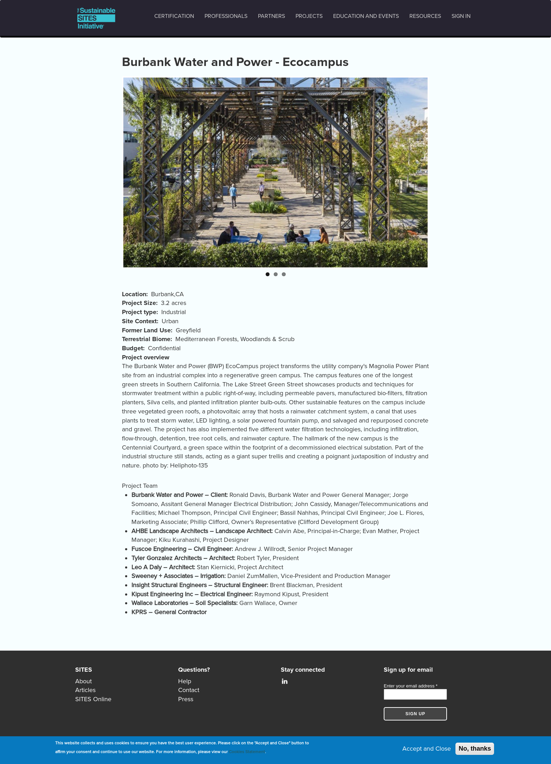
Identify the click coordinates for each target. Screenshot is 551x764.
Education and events (366, 16)
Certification (174, 16)
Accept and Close (426, 748)
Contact (188, 690)
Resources (425, 16)
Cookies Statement (247, 752)
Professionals (226, 16)
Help (184, 681)
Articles (85, 690)
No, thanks (475, 748)
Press (185, 699)
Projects (309, 16)
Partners (271, 16)
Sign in (461, 16)
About (83, 681)
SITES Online (93, 699)
